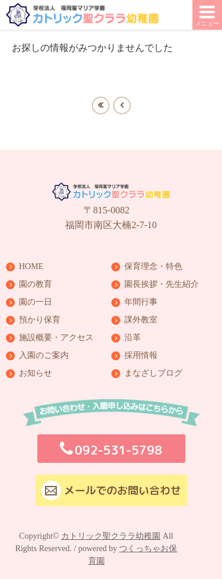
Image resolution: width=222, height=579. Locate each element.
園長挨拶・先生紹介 (161, 284)
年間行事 (140, 302)
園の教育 (35, 284)
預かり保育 (39, 320)
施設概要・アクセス (56, 338)
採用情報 (140, 355)
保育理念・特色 (153, 267)
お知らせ (35, 373)
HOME (31, 267)
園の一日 (35, 302)
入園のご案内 (44, 355)
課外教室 (140, 320)
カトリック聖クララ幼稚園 (110, 536)
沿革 (132, 338)
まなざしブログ (153, 373)
